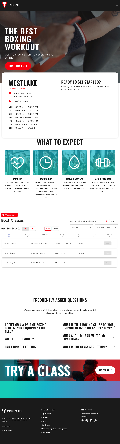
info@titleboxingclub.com (89, 413)
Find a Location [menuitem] (48, 410)
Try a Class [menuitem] (46, 414)
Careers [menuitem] (45, 417)
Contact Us (84, 416)
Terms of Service (7, 430)
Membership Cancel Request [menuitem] (54, 429)
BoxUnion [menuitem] (45, 433)
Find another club (17, 89)
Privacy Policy (6, 426)
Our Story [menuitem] (45, 425)
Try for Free (18, 65)
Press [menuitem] (43, 421)
